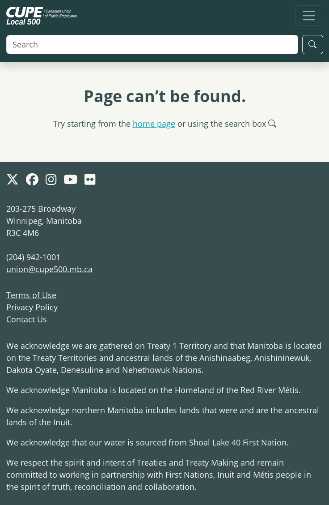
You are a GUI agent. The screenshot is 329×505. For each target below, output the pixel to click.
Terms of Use (31, 295)
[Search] (152, 44)
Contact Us (26, 319)
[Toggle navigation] (309, 15)
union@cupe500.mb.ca (49, 269)
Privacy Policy (32, 307)
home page (154, 123)
